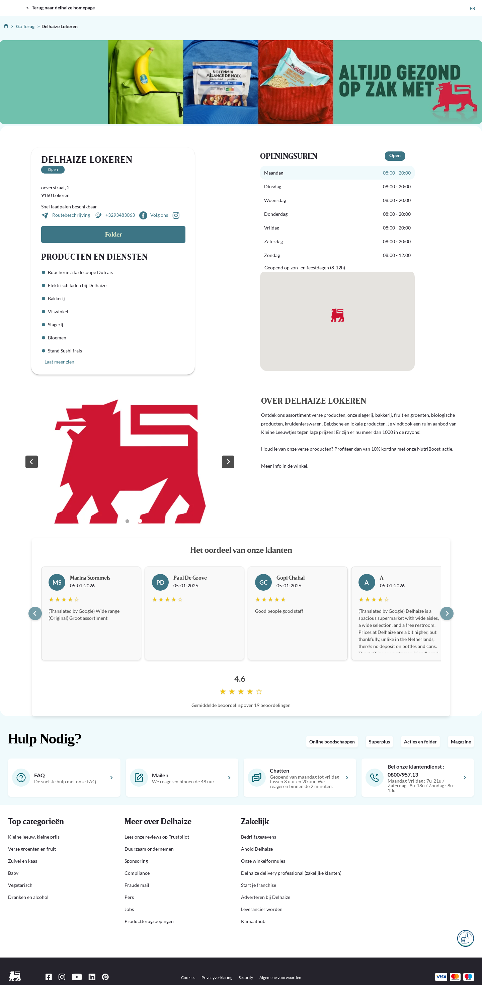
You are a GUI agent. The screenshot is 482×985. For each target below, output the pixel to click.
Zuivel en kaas (22, 861)
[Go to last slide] (35, 613)
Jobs (129, 909)
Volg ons (159, 215)
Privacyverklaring (217, 977)
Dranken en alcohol (28, 897)
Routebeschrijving (71, 215)
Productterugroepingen (149, 921)
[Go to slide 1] (120, 521)
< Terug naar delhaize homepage (60, 7)
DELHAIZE (14, 3)
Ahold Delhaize (257, 849)
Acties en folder (420, 741)
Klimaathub (253, 921)
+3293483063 (120, 215)
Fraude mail (137, 885)
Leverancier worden (262, 909)
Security (246, 977)
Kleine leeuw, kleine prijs (34, 837)
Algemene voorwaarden (280, 977)
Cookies (188, 977)
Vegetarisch (20, 885)
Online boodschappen (332, 741)
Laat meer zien (59, 362)
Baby (13, 873)
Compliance (137, 873)
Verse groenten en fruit (32, 849)
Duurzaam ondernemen (149, 849)
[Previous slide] (31, 462)
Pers (129, 897)
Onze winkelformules (263, 861)
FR (472, 8)
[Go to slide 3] (134, 521)
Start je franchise (258, 885)
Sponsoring (136, 861)
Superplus (379, 741)
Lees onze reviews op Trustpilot (157, 837)
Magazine (461, 741)
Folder (113, 235)
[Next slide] (228, 462)
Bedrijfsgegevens (258, 837)
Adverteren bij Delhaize (265, 897)
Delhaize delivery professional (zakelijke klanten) (291, 873)
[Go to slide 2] (127, 521)
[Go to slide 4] (140, 521)
